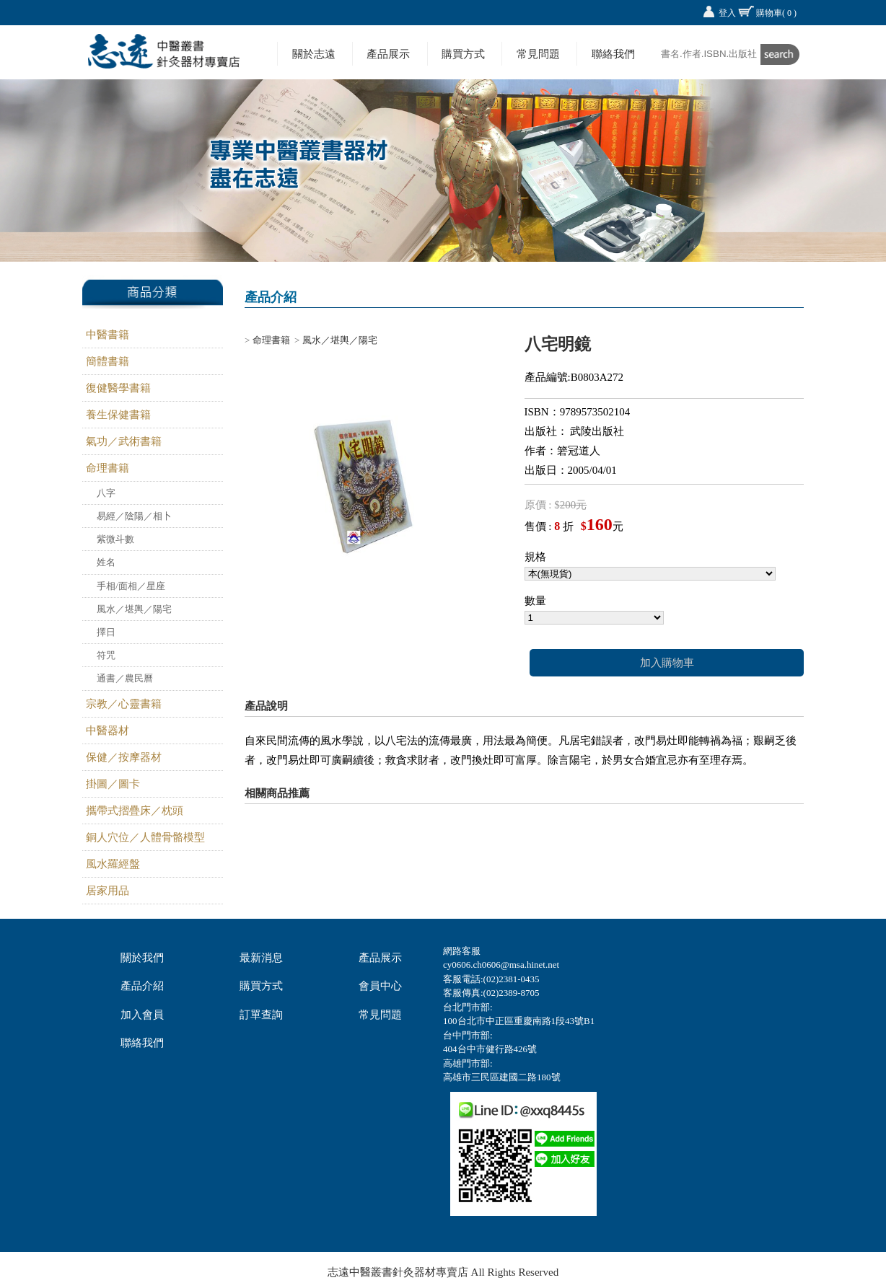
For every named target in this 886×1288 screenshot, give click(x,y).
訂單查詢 (261, 1014)
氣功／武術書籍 (124, 441)
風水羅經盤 (113, 864)
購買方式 (463, 54)
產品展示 (388, 54)
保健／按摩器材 (124, 757)
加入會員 (142, 1014)
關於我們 (142, 957)
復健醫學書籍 (118, 388)
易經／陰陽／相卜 (134, 516)
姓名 (106, 562)
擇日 (106, 632)
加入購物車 (667, 663)
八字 (106, 493)
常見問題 (538, 54)
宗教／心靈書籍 (124, 704)
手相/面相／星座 (131, 586)
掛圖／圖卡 (113, 784)
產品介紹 (142, 986)
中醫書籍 (107, 334)
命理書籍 (107, 468)
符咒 (106, 655)
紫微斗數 (115, 539)
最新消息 (261, 957)
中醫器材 (107, 730)
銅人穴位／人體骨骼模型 (145, 837)
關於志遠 (313, 54)
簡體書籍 (107, 361)
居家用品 (107, 890)
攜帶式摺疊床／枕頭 (134, 810)
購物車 (776, 13)
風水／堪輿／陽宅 (134, 609)
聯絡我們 (613, 54)
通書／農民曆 (125, 678)
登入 (727, 13)
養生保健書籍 (118, 414)
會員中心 (380, 986)
